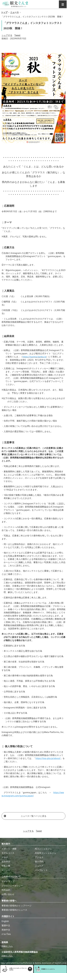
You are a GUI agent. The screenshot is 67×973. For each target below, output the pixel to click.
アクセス (39, 857)
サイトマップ (8, 881)
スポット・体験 (9, 848)
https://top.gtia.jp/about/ (48, 758)
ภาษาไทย (6, 934)
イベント (6, 870)
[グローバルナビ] (63, 4)
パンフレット (41, 870)
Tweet (17, 35)
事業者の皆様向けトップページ (16, 905)
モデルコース (8, 852)
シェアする (7, 35)
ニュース (14, 12)
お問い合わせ (8, 894)
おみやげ (6, 861)
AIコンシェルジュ (43, 848)
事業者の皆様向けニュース (14, 909)
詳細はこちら (7, 946)
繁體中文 (6, 925)
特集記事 (6, 865)
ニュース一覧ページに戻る (25, 816)
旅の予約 (39, 861)
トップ (4, 12)
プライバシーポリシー (12, 885)
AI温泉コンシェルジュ (45, 852)
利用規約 (6, 889)
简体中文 (6, 929)
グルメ (5, 857)
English (5, 921)
